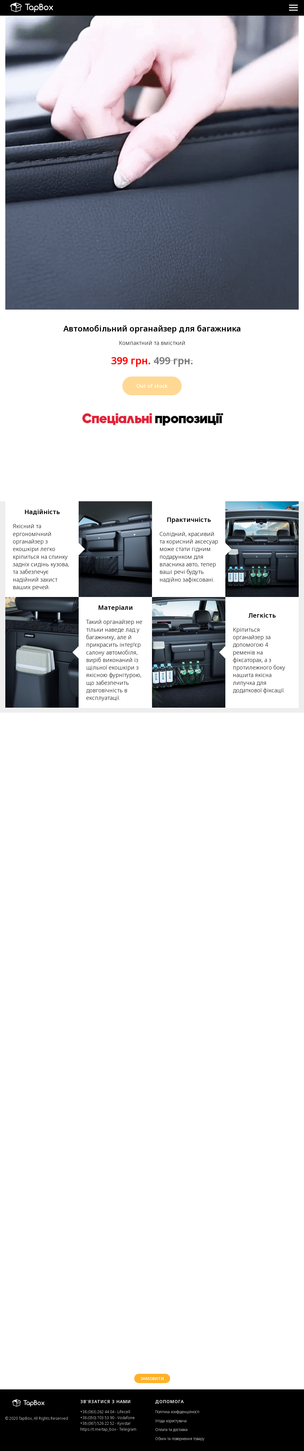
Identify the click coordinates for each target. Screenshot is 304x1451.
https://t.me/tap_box (98, 1429)
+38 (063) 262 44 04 (97, 1411)
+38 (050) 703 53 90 (97, 1417)
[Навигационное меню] (293, 8)
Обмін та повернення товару (179, 1438)
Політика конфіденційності (177, 1411)
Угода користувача (171, 1420)
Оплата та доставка (171, 1429)
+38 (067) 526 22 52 (97, 1423)
